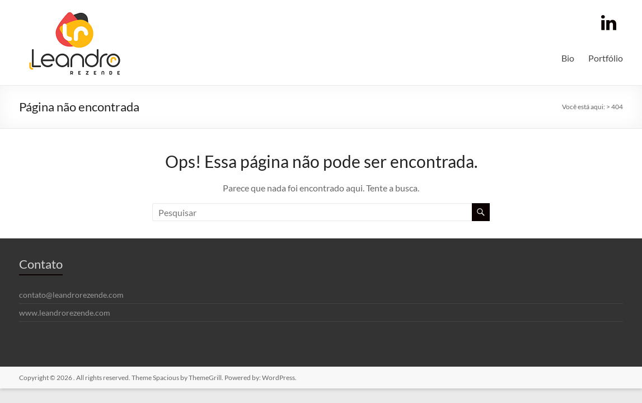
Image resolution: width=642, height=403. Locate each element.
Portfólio (605, 58)
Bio (567, 58)
